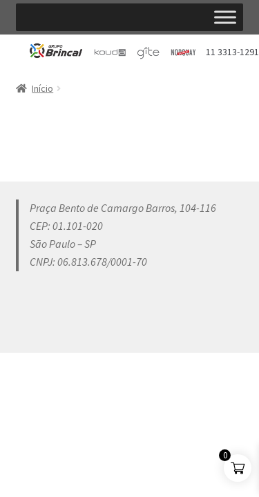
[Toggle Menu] (225, 16)
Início (42, 88)
